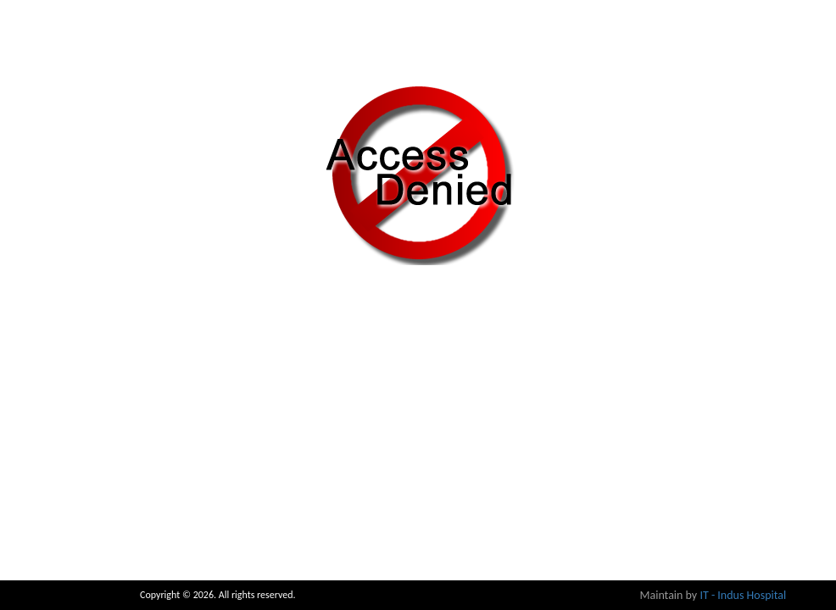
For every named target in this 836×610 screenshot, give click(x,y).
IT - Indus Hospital (742, 595)
